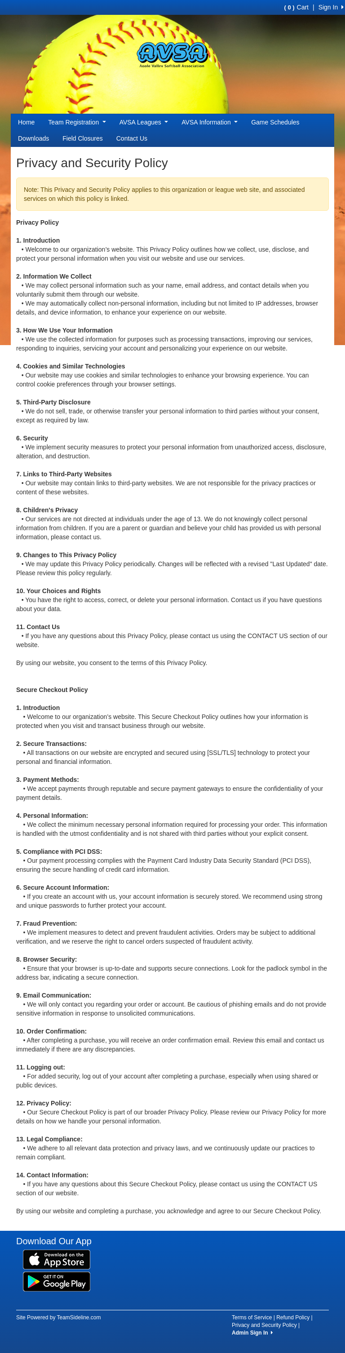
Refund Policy (293, 1317)
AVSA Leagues (143, 122)
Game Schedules (275, 122)
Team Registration (77, 122)
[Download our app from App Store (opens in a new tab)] (56, 1259)
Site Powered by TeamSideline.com (58, 1317)
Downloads (33, 138)
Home (26, 122)
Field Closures (82, 138)
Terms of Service (252, 1317)
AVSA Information (209, 122)
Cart (296, 7)
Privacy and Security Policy (264, 1325)
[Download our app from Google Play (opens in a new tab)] (56, 1281)
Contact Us (131, 138)
